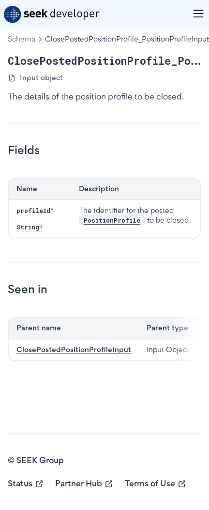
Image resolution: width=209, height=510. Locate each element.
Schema (21, 38)
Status (26, 484)
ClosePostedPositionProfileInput (73, 349)
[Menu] (198, 13)
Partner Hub (84, 484)
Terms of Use (155, 484)
